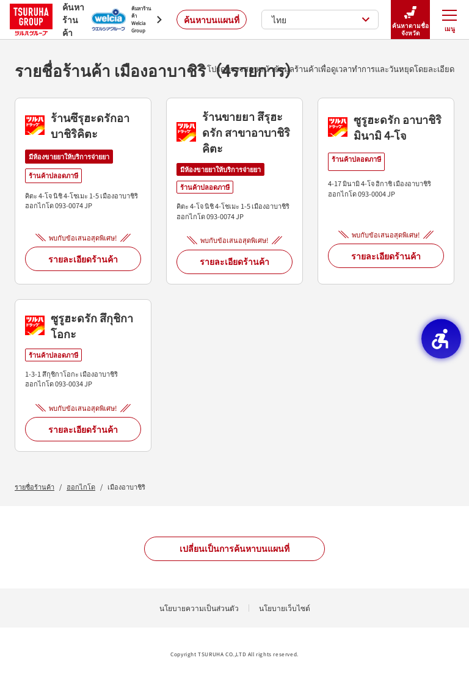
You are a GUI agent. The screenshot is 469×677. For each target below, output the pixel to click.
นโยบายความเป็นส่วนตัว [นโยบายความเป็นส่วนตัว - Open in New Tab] (199, 608)
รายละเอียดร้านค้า (83, 259)
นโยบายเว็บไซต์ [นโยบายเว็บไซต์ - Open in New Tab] (284, 608)
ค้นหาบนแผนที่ (211, 19)
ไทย (321, 19)
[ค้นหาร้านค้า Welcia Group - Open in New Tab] (127, 19)
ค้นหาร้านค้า (43, 19)
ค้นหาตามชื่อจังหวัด (410, 19)
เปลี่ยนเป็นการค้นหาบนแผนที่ (234, 548)
